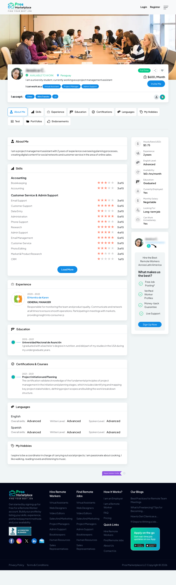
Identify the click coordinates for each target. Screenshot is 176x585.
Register (155, 6)
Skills (36, 111)
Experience (55, 111)
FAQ (106, 512)
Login (143, 6)
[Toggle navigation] (165, 7)
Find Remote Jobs (114, 540)
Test (15, 121)
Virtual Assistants (59, 502)
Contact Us (110, 550)
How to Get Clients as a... (144, 516)
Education (78, 112)
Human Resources (60, 539)
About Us (109, 545)
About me (17, 111)
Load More (67, 269)
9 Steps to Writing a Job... (144, 521)
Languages (125, 111)
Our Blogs (137, 492)
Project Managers (59, 523)
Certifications (102, 112)
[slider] (105, 183)
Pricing (107, 518)
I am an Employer (113, 498)
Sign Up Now (150, 324)
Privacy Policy (16, 564)
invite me (156, 83)
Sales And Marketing (61, 518)
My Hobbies (149, 111)
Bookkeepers (57, 534)
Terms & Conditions (37, 564)
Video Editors (57, 513)
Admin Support (58, 529)
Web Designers (58, 507)
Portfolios (34, 121)
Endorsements (58, 121)
